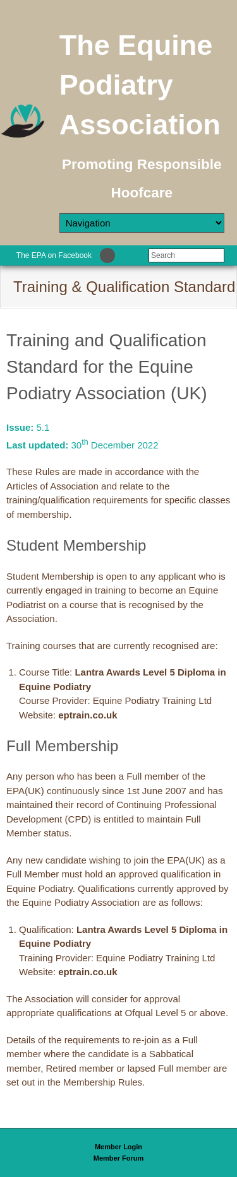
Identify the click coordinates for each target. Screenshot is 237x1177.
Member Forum (118, 1158)
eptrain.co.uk (87, 715)
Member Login (118, 1147)
